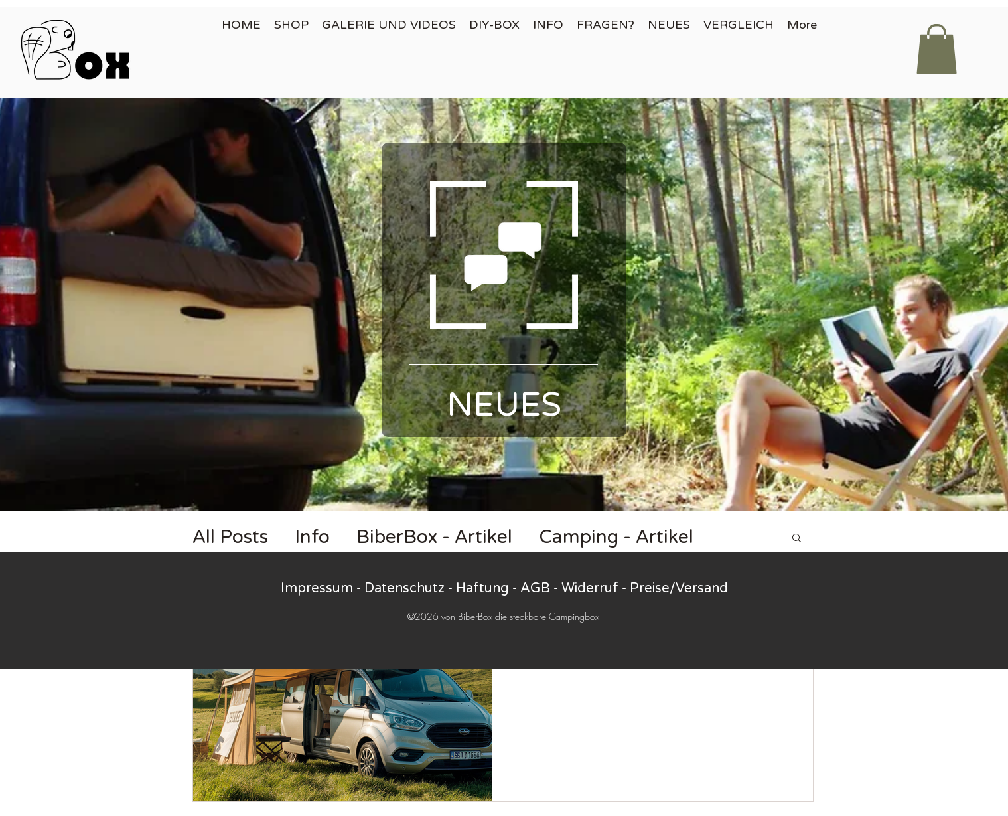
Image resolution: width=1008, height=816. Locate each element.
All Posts (230, 537)
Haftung (482, 588)
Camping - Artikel (616, 537)
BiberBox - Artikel (434, 537)
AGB (535, 588)
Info (312, 537)
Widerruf (589, 588)
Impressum (317, 588)
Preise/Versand (679, 588)
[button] (937, 49)
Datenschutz (404, 588)
